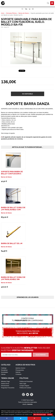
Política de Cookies (25, 387)
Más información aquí (40, 414)
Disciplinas (4, 370)
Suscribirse (41, 355)
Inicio (2, 13)
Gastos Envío (5, 383)
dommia (29, 404)
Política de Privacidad (26, 381)
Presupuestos (20, 370)
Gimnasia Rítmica (11, 13)
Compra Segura (24, 385)
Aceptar (50, 414)
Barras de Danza (24, 13)
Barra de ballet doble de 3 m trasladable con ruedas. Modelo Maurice (13, 210)
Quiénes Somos (20, 368)
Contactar (18, 374)
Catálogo (3, 368)
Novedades (4, 372)
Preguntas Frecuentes (7, 387)
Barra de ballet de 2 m (11, 243)
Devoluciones (5, 385)
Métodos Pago (5, 381)
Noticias (18, 372)
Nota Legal (23, 383)
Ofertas (3, 374)
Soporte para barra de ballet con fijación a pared (12, 174)
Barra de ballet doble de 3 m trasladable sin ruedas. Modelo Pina (13, 279)
